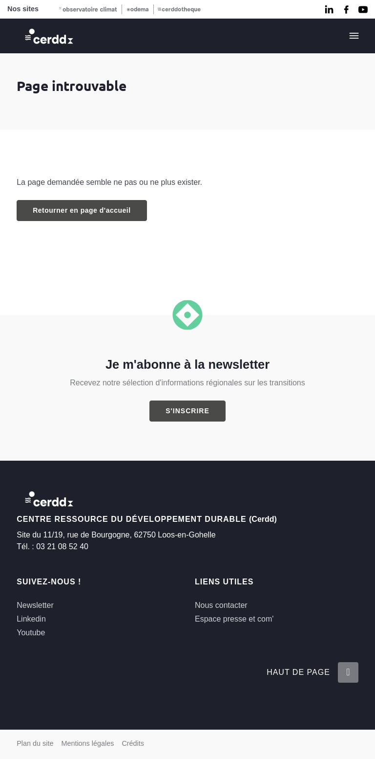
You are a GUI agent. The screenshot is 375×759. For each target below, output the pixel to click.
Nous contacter (221, 605)
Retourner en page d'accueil (81, 210)
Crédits (133, 743)
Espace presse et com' (234, 619)
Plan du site (35, 743)
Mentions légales (87, 743)
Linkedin (31, 619)
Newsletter (35, 605)
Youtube (31, 632)
